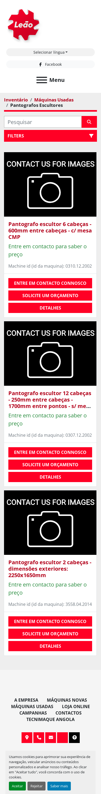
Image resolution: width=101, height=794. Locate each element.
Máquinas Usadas (32, 706)
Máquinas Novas (67, 700)
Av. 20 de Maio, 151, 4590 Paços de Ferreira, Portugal (27, 737)
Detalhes (50, 308)
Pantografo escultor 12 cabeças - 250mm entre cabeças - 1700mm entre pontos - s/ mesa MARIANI (50, 402)
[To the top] (74, 737)
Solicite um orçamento (50, 295)
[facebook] (50, 64)
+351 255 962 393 (38, 737)
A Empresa (26, 700)
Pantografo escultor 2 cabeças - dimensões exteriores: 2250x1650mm (49, 569)
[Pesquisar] (43, 122)
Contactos (68, 713)
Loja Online (76, 706)
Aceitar (17, 786)
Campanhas (33, 713)
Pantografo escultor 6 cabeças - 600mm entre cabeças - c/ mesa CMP (50, 230)
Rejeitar (36, 786)
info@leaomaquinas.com (50, 737)
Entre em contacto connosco (50, 283)
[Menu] (41, 80)
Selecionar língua (49, 52)
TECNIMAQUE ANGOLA (50, 719)
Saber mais (59, 786)
